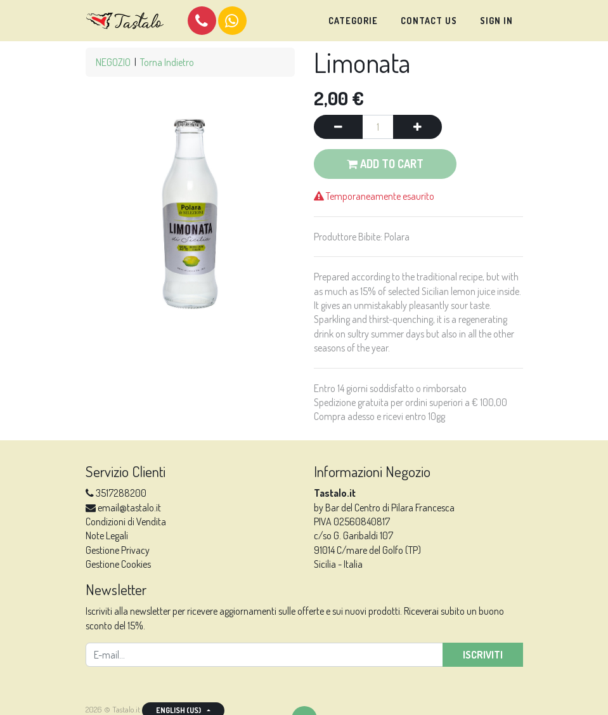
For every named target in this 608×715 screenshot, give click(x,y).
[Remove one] (338, 127)
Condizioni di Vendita (126, 521)
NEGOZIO (113, 62)
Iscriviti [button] (483, 654)
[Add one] (417, 127)
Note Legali (107, 535)
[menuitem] (353, 20)
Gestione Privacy (118, 550)
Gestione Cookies (118, 564)
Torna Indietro (167, 62)
